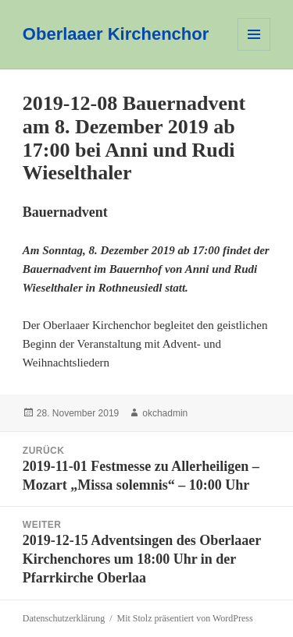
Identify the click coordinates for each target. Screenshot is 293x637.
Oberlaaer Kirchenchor (116, 34)
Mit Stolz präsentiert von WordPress (184, 618)
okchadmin (165, 413)
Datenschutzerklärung (64, 618)
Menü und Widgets (254, 50)
